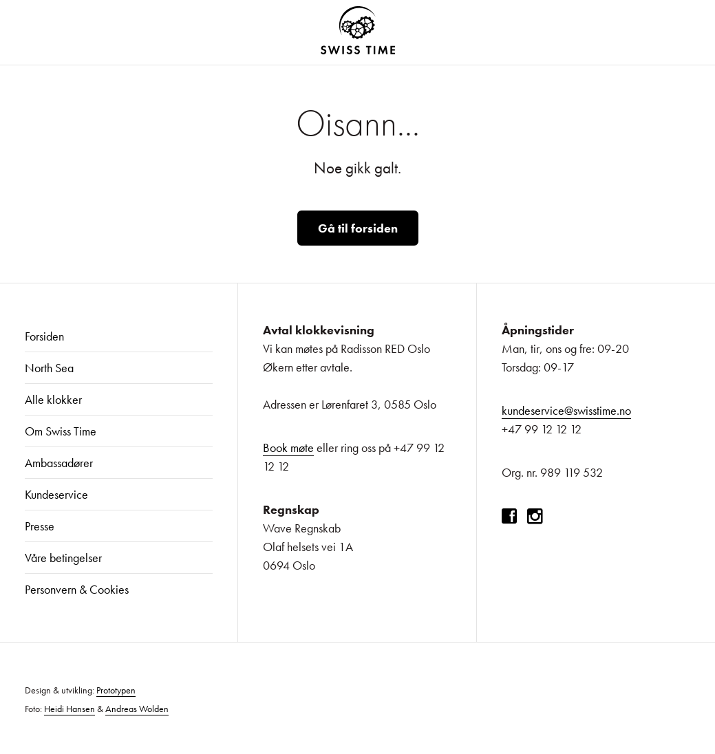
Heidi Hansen (69, 709)
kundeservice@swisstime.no (566, 410)
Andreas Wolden (137, 709)
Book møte (288, 447)
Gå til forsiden (358, 228)
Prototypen (116, 690)
